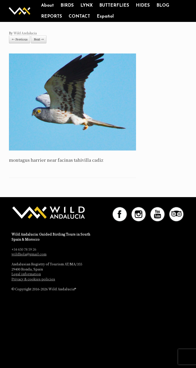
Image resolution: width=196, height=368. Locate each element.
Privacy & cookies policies (33, 279)
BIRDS (67, 5)
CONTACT (79, 16)
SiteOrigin (105, 300)
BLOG (162, 5)
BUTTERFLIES (114, 5)
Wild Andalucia (25, 33)
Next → (39, 39)
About (47, 5)
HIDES (143, 5)
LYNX (86, 5)
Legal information (26, 273)
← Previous (19, 39)
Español (105, 16)
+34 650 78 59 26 (23, 249)
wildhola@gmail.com (28, 254)
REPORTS (51, 16)
